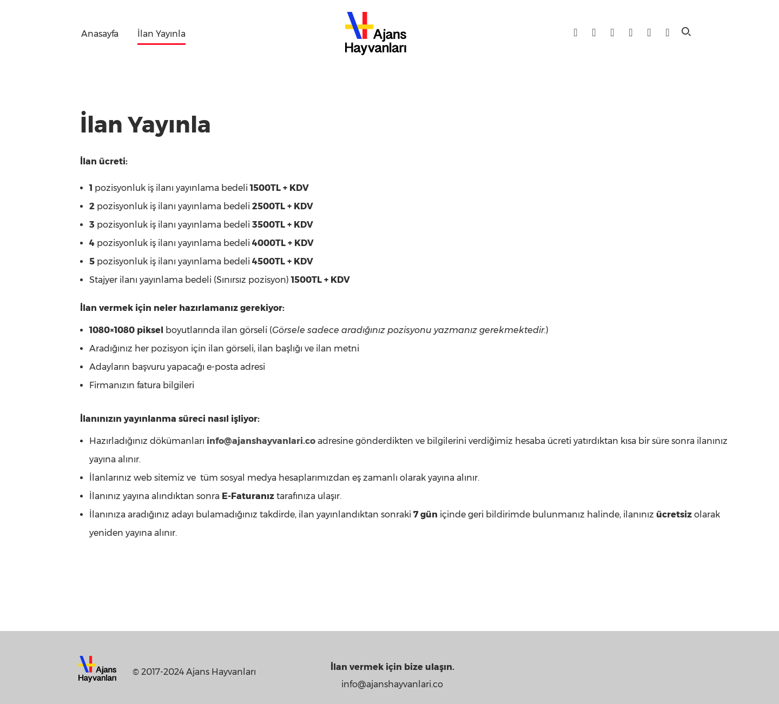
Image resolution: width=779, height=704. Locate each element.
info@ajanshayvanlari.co (261, 441)
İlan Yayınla (161, 34)
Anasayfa (99, 34)
